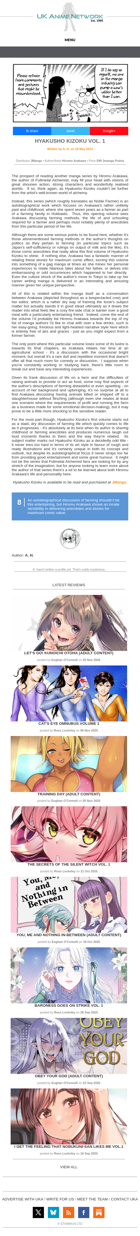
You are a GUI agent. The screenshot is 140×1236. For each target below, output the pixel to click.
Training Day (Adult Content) (69, 794)
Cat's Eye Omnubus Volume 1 (68, 723)
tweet (71, 131)
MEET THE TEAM (92, 1199)
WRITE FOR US (60, 1199)
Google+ (109, 131)
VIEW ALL (69, 1167)
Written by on (70, 149)
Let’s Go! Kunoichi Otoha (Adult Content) (68, 653)
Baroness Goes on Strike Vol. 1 (68, 1005)
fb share (32, 131)
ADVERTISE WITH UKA (22, 1199)
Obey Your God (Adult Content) (69, 1076)
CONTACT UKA (124, 1199)
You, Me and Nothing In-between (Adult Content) (69, 935)
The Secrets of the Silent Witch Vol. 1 (68, 864)
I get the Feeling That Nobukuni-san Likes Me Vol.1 (68, 1146)
